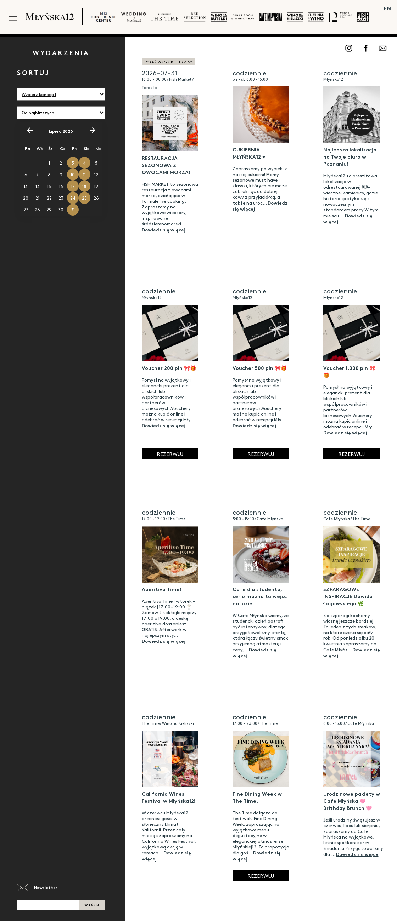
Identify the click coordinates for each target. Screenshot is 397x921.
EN (387, 8)
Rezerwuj (170, 453)
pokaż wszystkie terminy (168, 61)
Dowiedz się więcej (163, 229)
